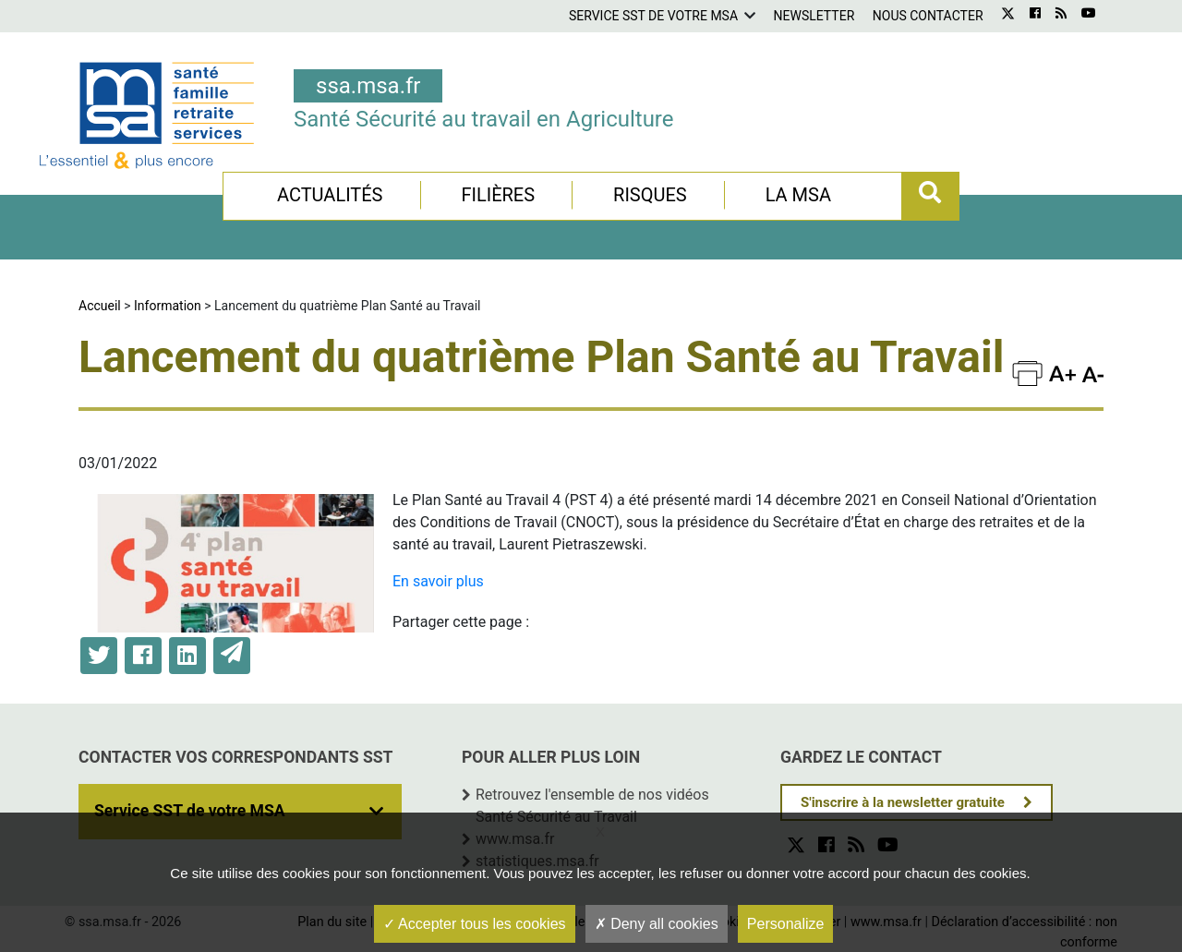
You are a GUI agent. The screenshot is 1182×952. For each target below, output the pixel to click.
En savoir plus (438, 581)
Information (167, 305)
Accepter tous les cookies (474, 924)
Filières (498, 195)
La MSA (798, 195)
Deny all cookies (656, 924)
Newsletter (814, 15)
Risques (650, 195)
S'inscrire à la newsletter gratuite (903, 802)
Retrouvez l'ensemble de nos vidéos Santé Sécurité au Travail (592, 805)
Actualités (330, 195)
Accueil (99, 305)
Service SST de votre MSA (653, 15)
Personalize (786, 924)
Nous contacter (928, 15)
